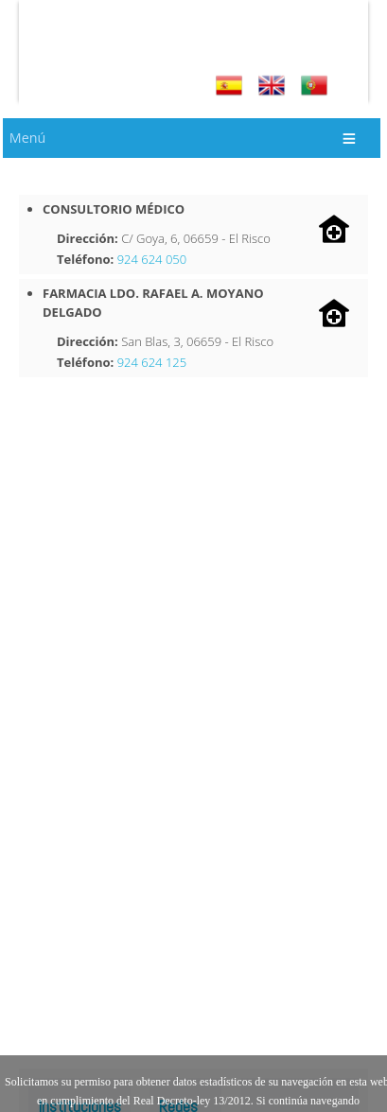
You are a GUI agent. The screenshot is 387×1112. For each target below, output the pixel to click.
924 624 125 (152, 362)
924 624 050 (152, 259)
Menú (27, 138)
